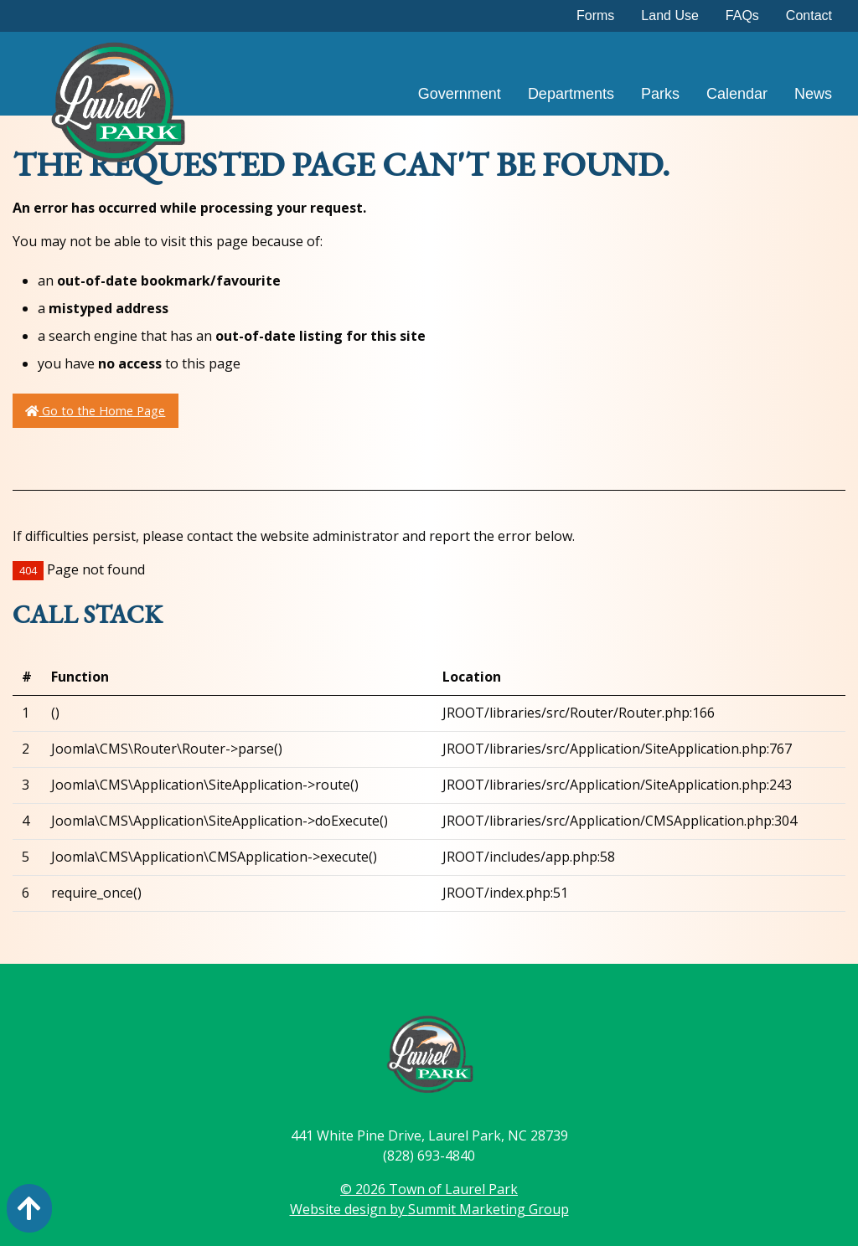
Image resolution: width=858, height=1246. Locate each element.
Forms (595, 15)
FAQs (742, 15)
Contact (809, 15)
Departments (571, 93)
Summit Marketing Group (488, 1209)
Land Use (670, 15)
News (813, 93)
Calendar (737, 93)
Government (459, 93)
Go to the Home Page (95, 411)
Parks (660, 93)
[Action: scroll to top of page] (29, 1208)
